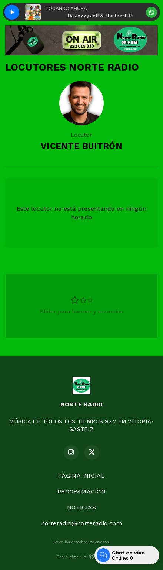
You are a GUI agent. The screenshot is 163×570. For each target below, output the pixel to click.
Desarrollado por (82, 556)
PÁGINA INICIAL (81, 475)
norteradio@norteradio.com (81, 523)
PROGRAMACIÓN (81, 491)
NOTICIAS (81, 507)
